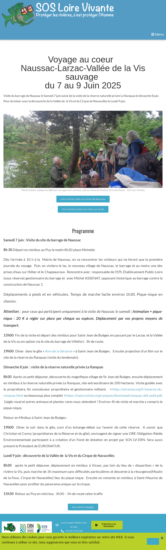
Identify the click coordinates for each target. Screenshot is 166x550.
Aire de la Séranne (59, 351)
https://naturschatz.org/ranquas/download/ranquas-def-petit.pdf (114, 395)
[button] (83, 34)
